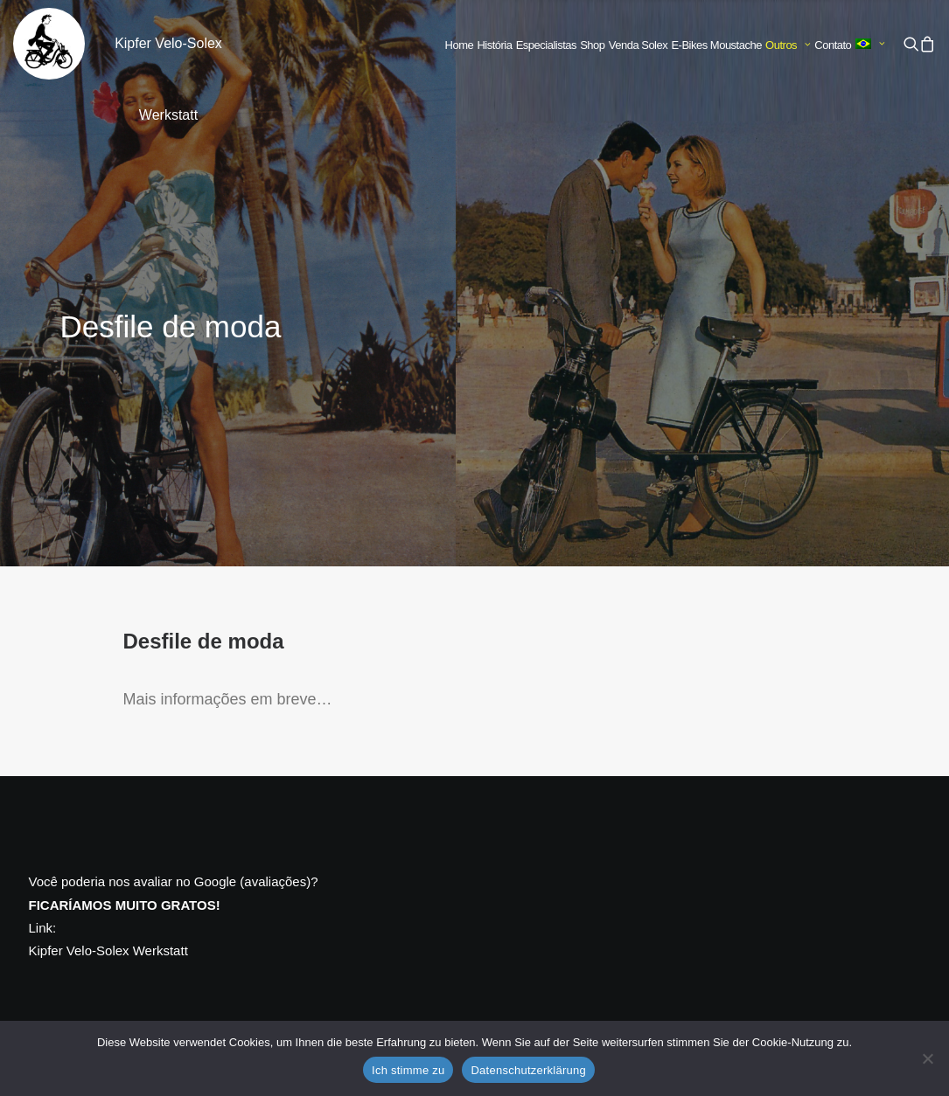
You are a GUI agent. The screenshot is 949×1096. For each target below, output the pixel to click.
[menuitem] (459, 45)
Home (459, 45)
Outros (788, 45)
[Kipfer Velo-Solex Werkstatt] (49, 44)
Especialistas (546, 45)
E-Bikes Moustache (716, 45)
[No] (927, 1058)
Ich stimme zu (408, 1070)
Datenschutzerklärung (528, 1070)
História (494, 45)
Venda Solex (638, 45)
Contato (832, 45)
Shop (592, 45)
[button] (911, 43)
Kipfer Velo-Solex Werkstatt (108, 950)
